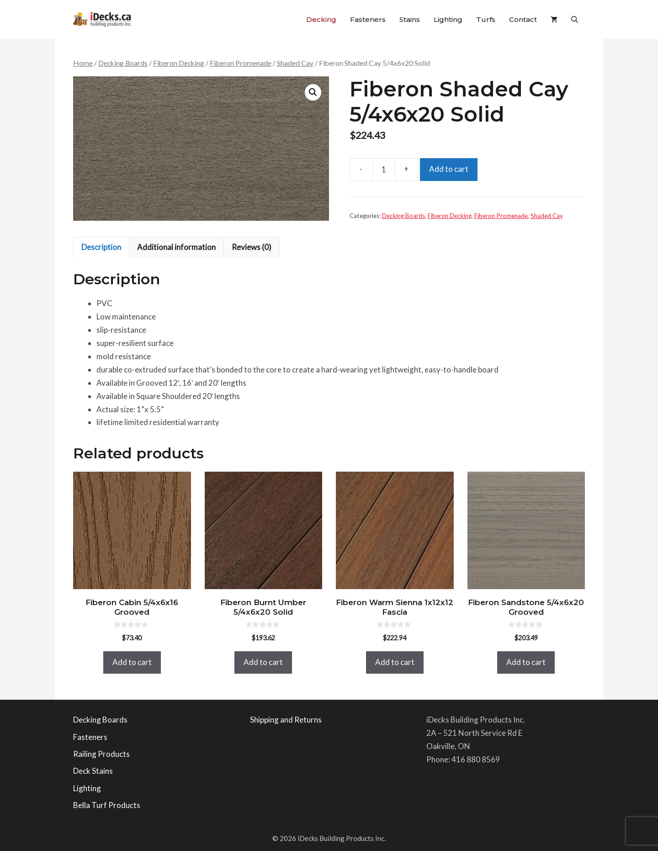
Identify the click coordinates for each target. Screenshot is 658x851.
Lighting (448, 19)
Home (83, 63)
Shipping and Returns (286, 719)
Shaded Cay (295, 63)
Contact (523, 19)
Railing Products (101, 754)
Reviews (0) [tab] (251, 247)
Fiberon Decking (178, 63)
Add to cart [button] (132, 662)
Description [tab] (101, 247)
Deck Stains (93, 771)
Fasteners (368, 19)
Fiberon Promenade (240, 63)
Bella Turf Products (106, 805)
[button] (574, 19)
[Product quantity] (383, 169)
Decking (321, 19)
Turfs (485, 19)
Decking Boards (123, 63)
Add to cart (448, 169)
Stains (409, 19)
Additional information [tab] (176, 247)
